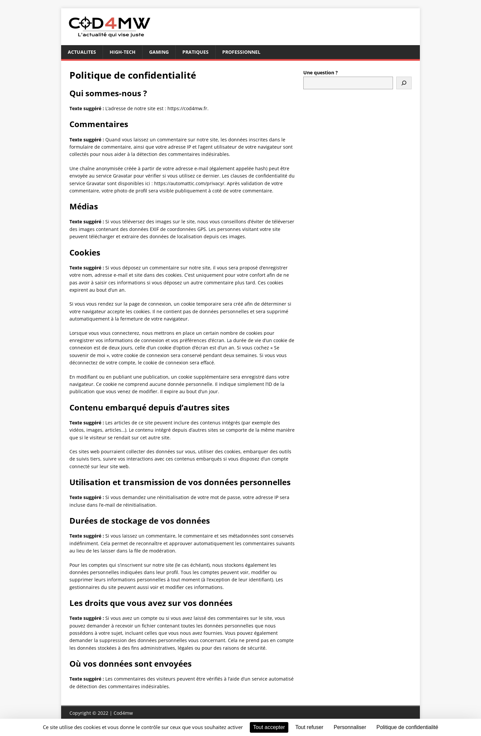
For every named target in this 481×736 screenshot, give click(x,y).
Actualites (82, 52)
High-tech (123, 52)
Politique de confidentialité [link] (407, 727)
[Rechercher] (404, 83)
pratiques (195, 52)
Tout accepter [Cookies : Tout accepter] (269, 727)
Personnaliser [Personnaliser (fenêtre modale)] (350, 727)
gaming (159, 52)
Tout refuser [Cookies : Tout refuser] (309, 727)
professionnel (241, 52)
